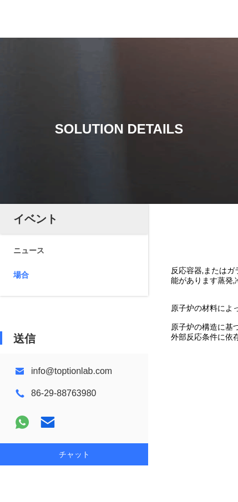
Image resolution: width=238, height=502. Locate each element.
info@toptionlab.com (71, 371)
